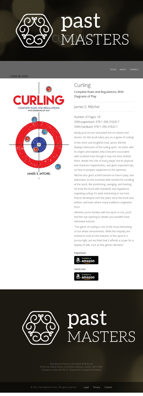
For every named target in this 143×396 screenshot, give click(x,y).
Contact (134, 69)
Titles (113, 69)
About (123, 69)
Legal (86, 387)
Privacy (96, 387)
